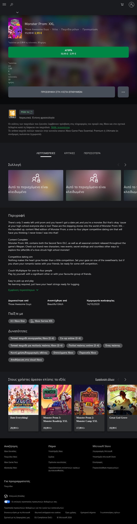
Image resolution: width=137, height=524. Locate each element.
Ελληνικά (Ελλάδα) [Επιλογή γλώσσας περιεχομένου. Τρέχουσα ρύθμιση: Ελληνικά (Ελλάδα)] (17, 496)
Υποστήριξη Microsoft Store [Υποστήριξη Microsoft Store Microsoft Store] (104, 457)
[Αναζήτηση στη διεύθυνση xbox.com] (12, 4)
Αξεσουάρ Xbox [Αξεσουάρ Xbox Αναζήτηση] (10, 468)
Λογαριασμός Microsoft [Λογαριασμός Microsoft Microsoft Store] (102, 451)
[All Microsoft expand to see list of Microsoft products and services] (4, 5)
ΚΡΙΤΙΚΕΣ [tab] (69, 153)
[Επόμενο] (125, 164)
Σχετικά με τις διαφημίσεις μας (17, 517)
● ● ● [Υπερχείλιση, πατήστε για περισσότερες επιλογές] (123, 92)
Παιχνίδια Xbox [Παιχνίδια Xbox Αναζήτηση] (10, 457)
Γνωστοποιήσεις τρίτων (110, 512)
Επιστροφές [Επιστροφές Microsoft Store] (97, 462)
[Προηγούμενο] (118, 164)
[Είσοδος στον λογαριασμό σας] (131, 5)
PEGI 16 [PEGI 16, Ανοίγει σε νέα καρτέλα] (26, 112)
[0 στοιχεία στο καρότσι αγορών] (123, 5)
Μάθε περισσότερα (60, 127)
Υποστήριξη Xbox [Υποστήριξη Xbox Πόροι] (55, 451)
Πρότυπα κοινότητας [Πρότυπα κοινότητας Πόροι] (57, 462)
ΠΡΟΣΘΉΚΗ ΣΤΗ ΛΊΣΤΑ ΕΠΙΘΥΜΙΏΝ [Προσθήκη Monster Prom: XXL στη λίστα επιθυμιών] (61, 91)
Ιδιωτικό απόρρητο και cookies (48, 512)
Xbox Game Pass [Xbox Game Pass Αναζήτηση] (11, 462)
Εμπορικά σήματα (88, 512)
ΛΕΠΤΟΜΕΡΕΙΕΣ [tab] (45, 153)
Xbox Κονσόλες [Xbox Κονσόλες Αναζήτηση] (10, 451)
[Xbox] (9, 12)
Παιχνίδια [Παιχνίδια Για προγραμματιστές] (8, 486)
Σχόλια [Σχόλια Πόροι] (51, 457)
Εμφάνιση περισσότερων (23, 290)
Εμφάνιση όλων (104, 379)
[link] (23, 408)
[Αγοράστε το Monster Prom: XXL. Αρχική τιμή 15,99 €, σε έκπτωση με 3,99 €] (68, 52)
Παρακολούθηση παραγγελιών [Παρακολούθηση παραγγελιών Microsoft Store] (106, 468)
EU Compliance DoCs (43, 517)
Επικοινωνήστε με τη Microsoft (17, 512)
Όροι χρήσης (70, 512)
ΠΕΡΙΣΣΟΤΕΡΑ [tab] (92, 153)
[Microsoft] (68, 3)
